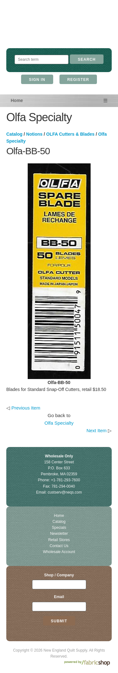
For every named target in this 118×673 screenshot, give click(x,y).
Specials (59, 527)
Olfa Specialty (59, 423)
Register (78, 79)
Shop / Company (59, 575)
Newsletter (59, 533)
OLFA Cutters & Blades (70, 134)
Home (17, 100)
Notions (34, 134)
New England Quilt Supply (59, 30)
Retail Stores (59, 540)
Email (59, 597)
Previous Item (25, 407)
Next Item (97, 430)
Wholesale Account (59, 552)
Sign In (37, 79)
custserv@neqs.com (65, 492)
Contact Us (59, 546)
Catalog (14, 134)
